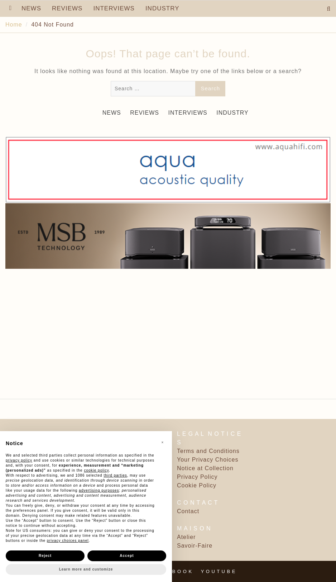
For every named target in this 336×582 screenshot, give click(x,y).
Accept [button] (127, 556)
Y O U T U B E (218, 571)
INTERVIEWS (113, 8)
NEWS (31, 8)
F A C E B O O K (172, 571)
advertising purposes (99, 490)
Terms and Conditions (208, 451)
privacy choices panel (68, 541)
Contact (188, 511)
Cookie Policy (196, 485)
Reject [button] (45, 556)
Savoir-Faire (194, 546)
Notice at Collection (205, 468)
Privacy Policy (197, 477)
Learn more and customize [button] (86, 569)
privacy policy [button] (19, 460)
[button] (162, 442)
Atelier (186, 537)
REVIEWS (67, 8)
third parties (115, 475)
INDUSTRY (162, 8)
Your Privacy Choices (207, 460)
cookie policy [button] (96, 470)
